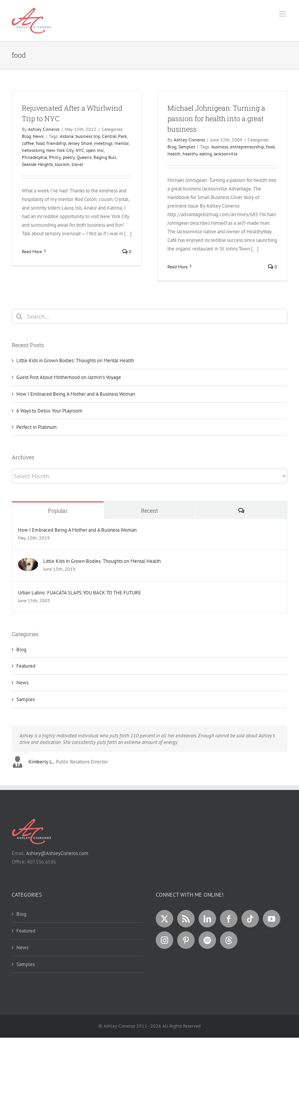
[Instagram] (164, 940)
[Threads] (228, 940)
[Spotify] (207, 940)
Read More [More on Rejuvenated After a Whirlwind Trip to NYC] (32, 251)
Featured (25, 666)
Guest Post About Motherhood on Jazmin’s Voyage (68, 377)
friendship (56, 143)
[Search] (19, 316)
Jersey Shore (80, 143)
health (174, 154)
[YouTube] (271, 918)
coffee (28, 143)
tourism (62, 164)
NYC (80, 150)
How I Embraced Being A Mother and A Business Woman (75, 394)
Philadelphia (34, 157)
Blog (26, 136)
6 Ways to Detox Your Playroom (49, 410)
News (38, 136)
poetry (69, 157)
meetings (103, 143)
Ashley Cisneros (44, 129)
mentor (121, 143)
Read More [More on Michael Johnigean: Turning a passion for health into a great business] (177, 267)
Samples (186, 147)
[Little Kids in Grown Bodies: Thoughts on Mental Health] (28, 562)
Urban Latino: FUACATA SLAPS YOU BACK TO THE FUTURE (79, 592)
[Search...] (149, 316)
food (40, 143)
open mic (95, 150)
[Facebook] (228, 918)
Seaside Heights (37, 164)
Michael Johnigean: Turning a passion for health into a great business (216, 118)
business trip (88, 136)
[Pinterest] (186, 940)
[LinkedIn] (207, 918)
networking (33, 150)
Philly (55, 157)
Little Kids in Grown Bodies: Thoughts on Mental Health (75, 360)
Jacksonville (225, 154)
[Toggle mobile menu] (283, 14)
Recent (149, 510)
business (219, 147)
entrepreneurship (247, 147)
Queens (84, 157)
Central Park (114, 136)
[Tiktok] (250, 918)
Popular (58, 510)
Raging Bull (104, 157)
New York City (60, 150)
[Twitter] (164, 918)
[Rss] (186, 918)
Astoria (67, 136)
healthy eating (197, 154)
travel (77, 164)
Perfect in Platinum (36, 427)
